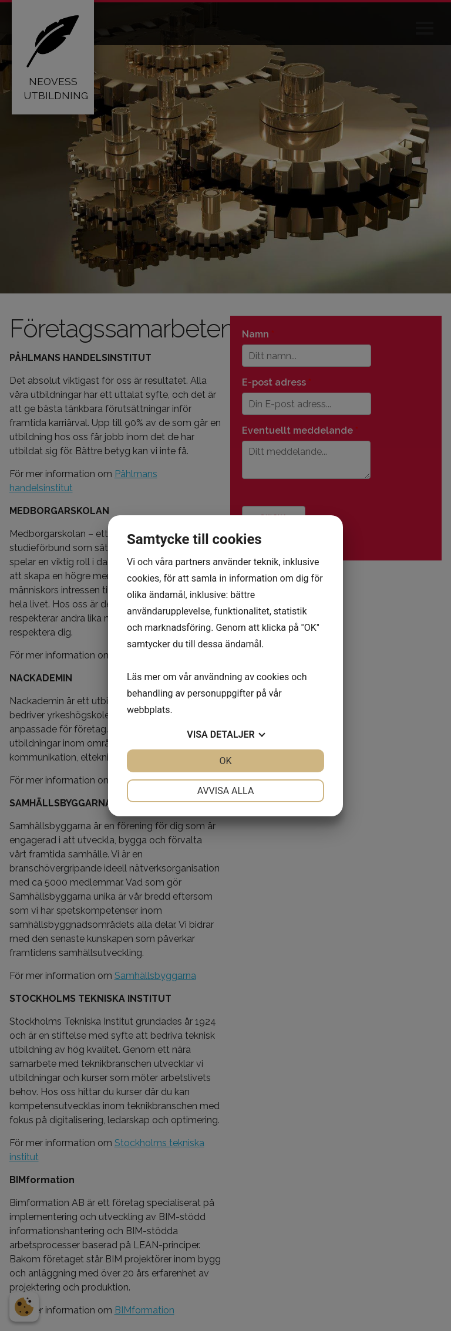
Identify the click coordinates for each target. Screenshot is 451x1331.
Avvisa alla (225, 790)
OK (225, 760)
